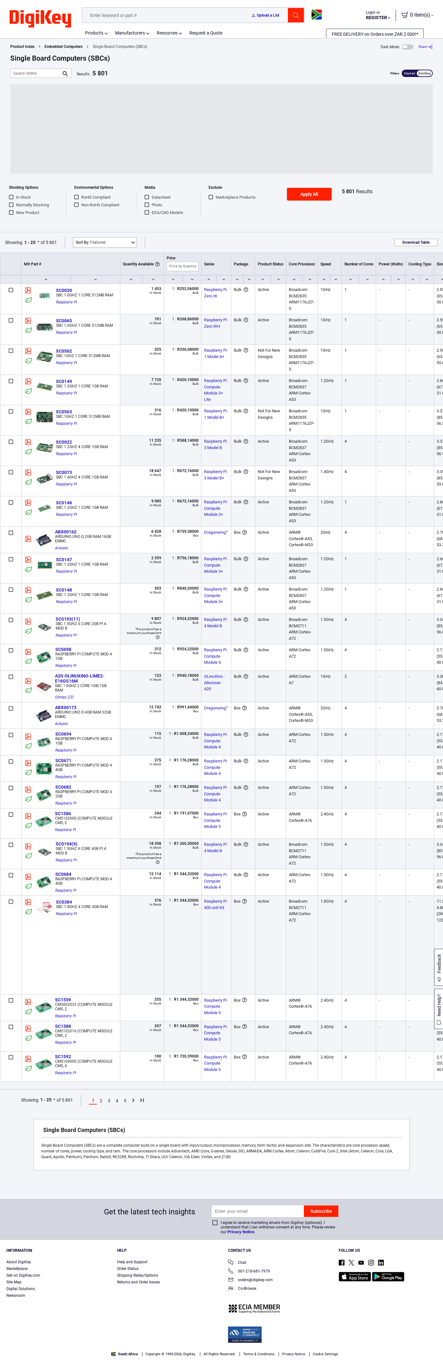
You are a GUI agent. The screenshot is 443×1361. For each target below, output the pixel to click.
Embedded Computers (63, 46)
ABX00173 (65, 707)
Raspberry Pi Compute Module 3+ (216, 508)
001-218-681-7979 (249, 1272)
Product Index (22, 46)
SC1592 (63, 1056)
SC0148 (64, 590)
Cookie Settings (325, 1354)
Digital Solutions (20, 1289)
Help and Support (132, 1262)
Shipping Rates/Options (137, 1275)
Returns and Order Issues (138, 1282)
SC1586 (63, 813)
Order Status (127, 1268)
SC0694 (63, 734)
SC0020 (64, 290)
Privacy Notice (240, 1231)
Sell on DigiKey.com (23, 1275)
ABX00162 (65, 531)
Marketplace (17, 1268)
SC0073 (64, 472)
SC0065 (64, 320)
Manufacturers (130, 32)
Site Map (13, 1282)
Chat (237, 1263)
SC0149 (64, 381)
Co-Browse (242, 1289)
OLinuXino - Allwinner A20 (215, 682)
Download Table (416, 242)
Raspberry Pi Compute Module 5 (216, 820)
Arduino (61, 548)
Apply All (309, 194)
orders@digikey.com (250, 1280)
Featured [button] (91, 242)
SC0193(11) (68, 619)
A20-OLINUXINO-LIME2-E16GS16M (79, 678)
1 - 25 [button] (30, 242)
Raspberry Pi (66, 302)
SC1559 (63, 999)
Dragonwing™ (216, 532)
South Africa (124, 1354)
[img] (40, 19)
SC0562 (64, 351)
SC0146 (64, 502)
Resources (167, 32)
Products (94, 32)
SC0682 (63, 787)
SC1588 (63, 1026)
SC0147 (64, 559)
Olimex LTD (64, 697)
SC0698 (63, 649)
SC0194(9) (66, 843)
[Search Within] (36, 73)
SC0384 (64, 902)
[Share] (425, 46)
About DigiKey (18, 1262)
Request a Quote (205, 32)
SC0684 (63, 874)
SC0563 (64, 411)
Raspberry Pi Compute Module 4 (216, 656)
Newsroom (15, 1295)
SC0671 (63, 760)
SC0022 (64, 442)
